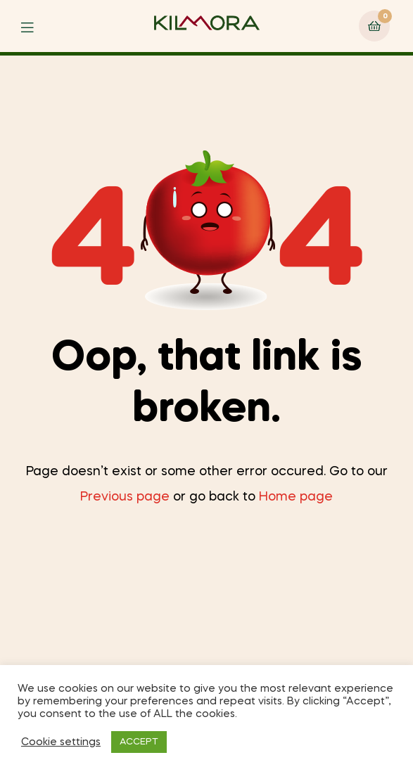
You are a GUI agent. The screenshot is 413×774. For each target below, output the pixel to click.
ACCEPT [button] (139, 742)
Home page (296, 497)
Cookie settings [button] (61, 742)
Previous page (125, 497)
